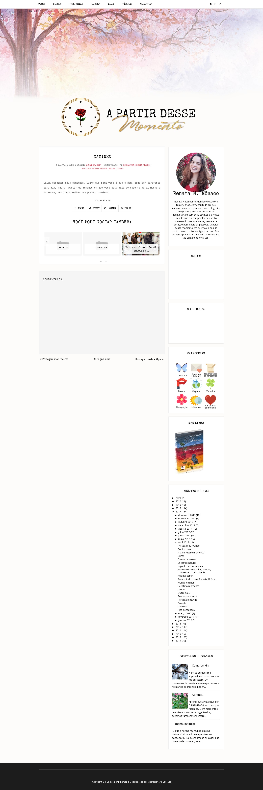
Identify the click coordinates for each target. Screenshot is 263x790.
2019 (179, 504)
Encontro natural (187, 562)
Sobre (57, 4)
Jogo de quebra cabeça (190, 566)
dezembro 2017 (187, 515)
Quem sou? (184, 592)
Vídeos (127, 4)
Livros (181, 555)
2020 (179, 501)
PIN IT (126, 207)
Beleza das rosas (187, 559)
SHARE (79, 207)
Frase (112, 168)
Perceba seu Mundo (189, 545)
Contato (146, 4)
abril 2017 (184, 542)
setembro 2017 (187, 525)
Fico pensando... (186, 609)
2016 (179, 623)
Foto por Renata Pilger (94, 168)
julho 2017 (184, 532)
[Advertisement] (131, 38)
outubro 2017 (186, 521)
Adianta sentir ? (186, 575)
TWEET (94, 207)
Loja (111, 4)
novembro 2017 (187, 518)
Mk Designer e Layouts (159, 781)
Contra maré (185, 549)
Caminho (183, 606)
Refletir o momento (188, 586)
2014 (179, 630)
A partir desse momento (191, 552)
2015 (179, 627)
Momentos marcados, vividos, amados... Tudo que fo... (194, 571)
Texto (120, 168)
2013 (179, 633)
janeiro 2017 (185, 620)
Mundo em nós (186, 582)
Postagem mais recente (54, 358)
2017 (179, 511)
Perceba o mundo (187, 599)
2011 (179, 640)
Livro (96, 4)
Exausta (182, 603)
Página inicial (102, 358)
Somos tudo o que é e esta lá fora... (197, 579)
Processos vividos (187, 596)
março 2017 (185, 613)
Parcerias (76, 4)
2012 (179, 637)
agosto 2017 (185, 528)
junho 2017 (184, 535)
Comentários (111, 164)
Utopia (181, 589)
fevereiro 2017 (186, 616)
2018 (179, 508)
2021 (179, 498)
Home (41, 4)
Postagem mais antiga (149, 358)
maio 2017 (184, 538)
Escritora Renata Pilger (136, 164)
